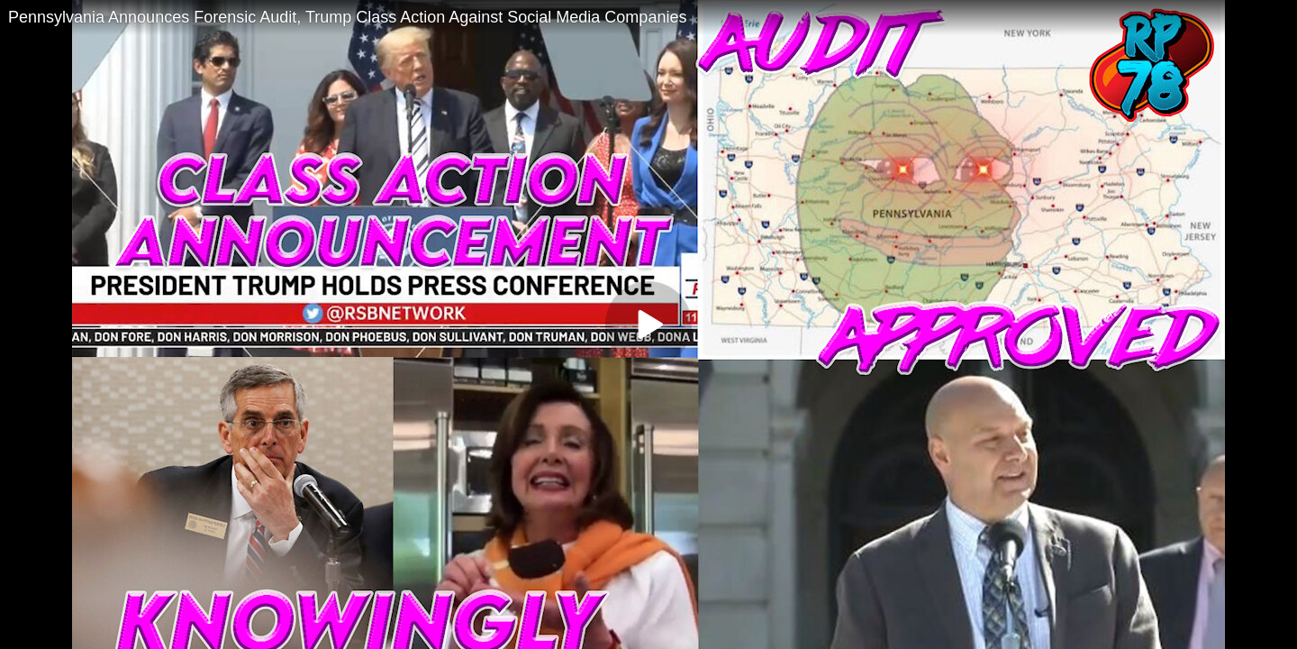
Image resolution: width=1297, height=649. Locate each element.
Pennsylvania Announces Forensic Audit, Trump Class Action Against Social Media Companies (347, 17)
